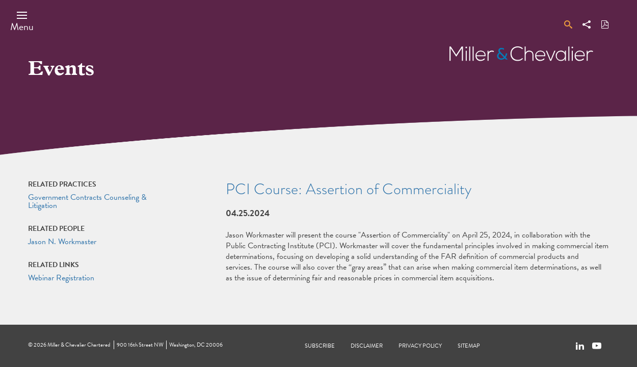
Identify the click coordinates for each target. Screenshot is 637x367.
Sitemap (469, 346)
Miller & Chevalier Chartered (78, 344)
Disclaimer (367, 346)
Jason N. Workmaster (62, 241)
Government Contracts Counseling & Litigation (87, 201)
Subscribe (320, 346)
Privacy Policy (420, 346)
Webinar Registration (61, 278)
